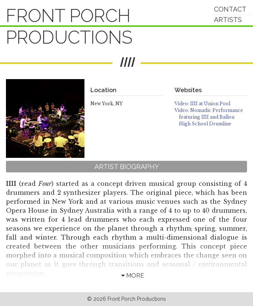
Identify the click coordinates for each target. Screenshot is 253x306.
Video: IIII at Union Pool (202, 103)
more (132, 275)
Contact (230, 9)
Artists (228, 20)
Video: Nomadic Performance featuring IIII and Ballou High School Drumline (208, 117)
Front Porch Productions (69, 26)
